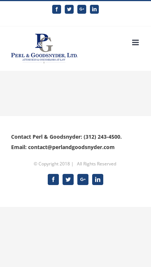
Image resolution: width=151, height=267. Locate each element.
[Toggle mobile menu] (136, 37)
